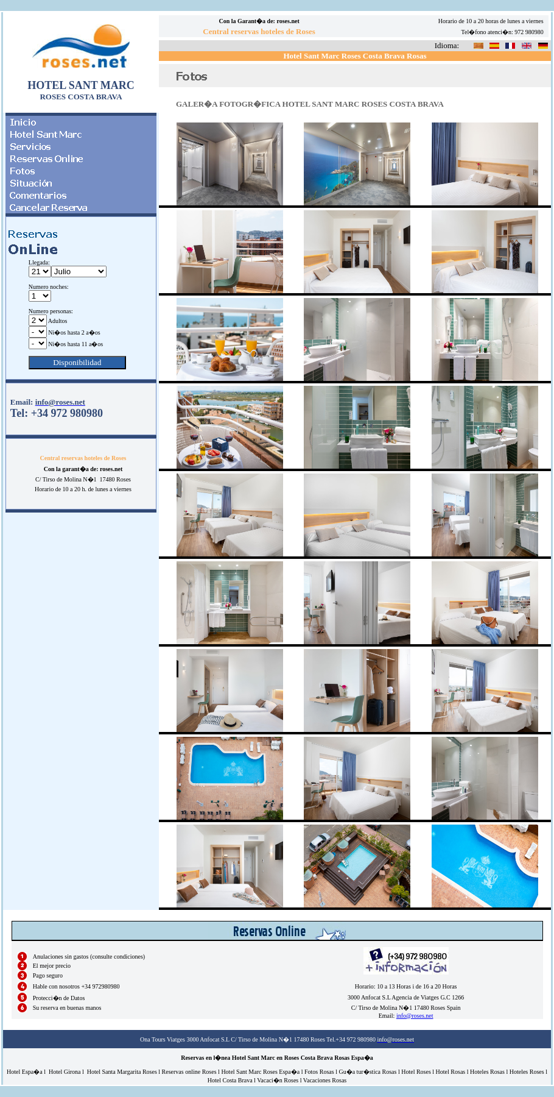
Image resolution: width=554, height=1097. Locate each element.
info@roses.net (414, 1015)
